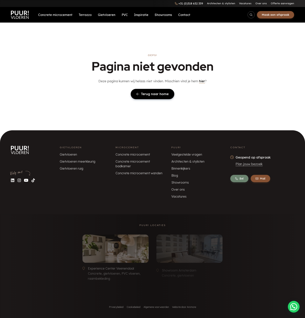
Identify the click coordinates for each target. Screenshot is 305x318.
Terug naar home (152, 94)
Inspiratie (141, 15)
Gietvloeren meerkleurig (77, 161)
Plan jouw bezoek (249, 164)
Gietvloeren (106, 15)
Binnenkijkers (180, 168)
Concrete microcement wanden (139, 173)
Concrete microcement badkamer (133, 163)
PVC (125, 15)
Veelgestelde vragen (186, 154)
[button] (294, 307)
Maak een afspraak (275, 15)
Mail (260, 178)
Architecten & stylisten (221, 3)
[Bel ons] (189, 3)
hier (202, 81)
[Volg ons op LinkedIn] (12, 180)
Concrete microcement (55, 15)
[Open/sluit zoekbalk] (251, 14)
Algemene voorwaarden (156, 307)
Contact (184, 15)
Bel (239, 178)
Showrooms (163, 15)
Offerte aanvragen (282, 3)
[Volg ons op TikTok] (33, 180)
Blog (174, 175)
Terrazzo (85, 15)
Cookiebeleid (133, 307)
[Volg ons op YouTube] (26, 180)
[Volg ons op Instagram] (19, 180)
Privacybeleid (116, 307)
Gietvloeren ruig (71, 168)
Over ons (261, 3)
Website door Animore (184, 307)
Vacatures (245, 3)
